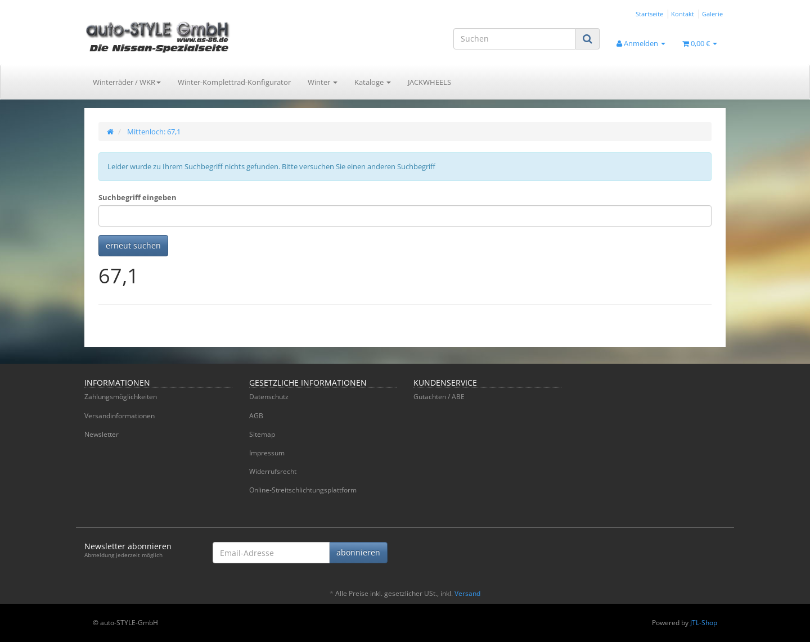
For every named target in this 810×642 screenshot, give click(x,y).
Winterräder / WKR (127, 82)
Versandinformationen (119, 416)
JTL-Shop (703, 622)
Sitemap (262, 434)
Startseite (649, 14)
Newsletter (101, 434)
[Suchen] (514, 38)
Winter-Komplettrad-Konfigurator (234, 82)
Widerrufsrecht (272, 471)
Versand (467, 593)
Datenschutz (269, 396)
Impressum (267, 453)
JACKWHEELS (429, 82)
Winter (323, 82)
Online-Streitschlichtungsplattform (303, 490)
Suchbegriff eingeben (137, 197)
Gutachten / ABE (439, 396)
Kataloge (372, 82)
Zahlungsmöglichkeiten (120, 396)
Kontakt (682, 14)
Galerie (712, 14)
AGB (256, 416)
